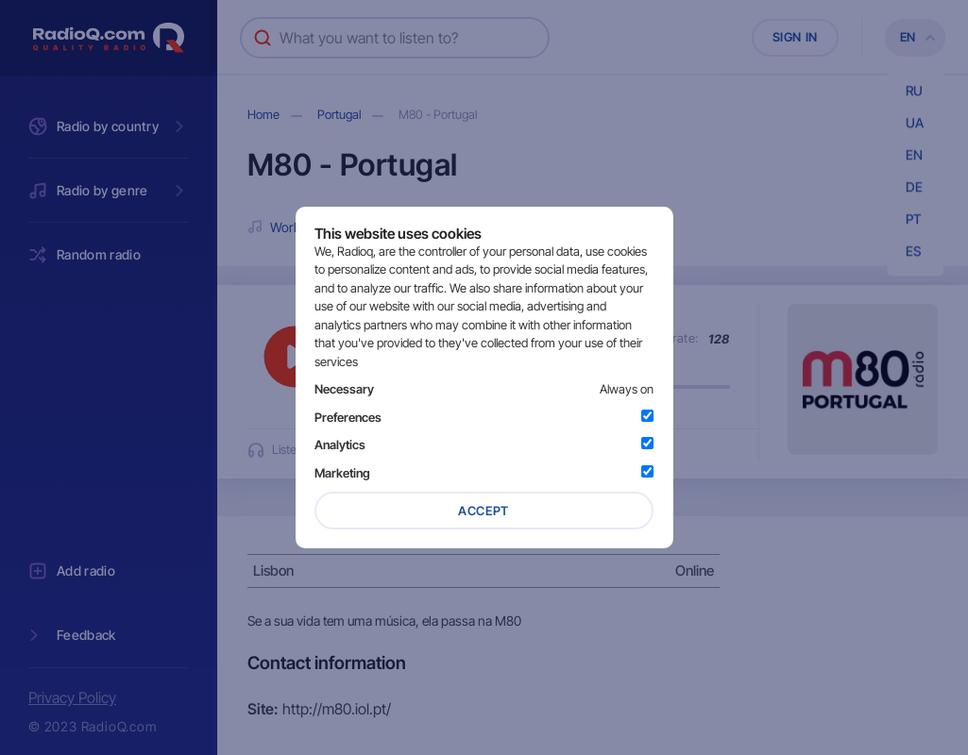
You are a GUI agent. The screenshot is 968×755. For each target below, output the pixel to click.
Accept (483, 510)
